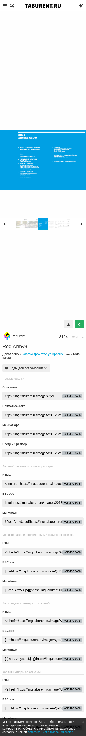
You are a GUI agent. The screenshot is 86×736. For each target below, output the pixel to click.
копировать (72, 396)
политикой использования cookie (50, 732)
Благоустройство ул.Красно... (43, 354)
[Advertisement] (43, 56)
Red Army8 (14, 346)
